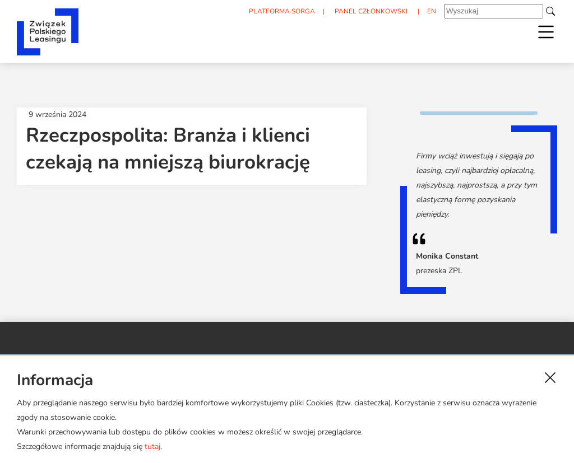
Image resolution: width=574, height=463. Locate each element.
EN (430, 11)
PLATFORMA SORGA (276, 11)
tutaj (152, 446)
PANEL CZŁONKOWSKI (367, 11)
